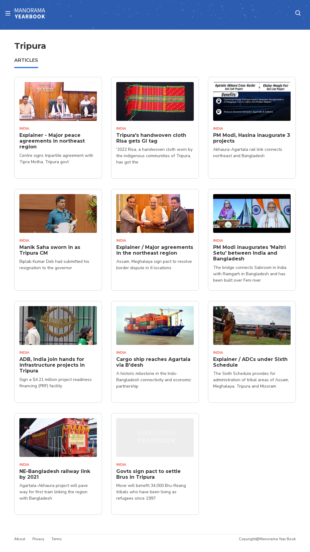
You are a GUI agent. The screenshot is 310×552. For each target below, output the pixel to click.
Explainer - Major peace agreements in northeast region (52, 141)
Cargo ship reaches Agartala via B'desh (153, 362)
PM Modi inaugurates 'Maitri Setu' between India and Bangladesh (249, 253)
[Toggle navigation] (10, 13)
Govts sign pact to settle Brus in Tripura (148, 474)
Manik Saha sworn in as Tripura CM (49, 250)
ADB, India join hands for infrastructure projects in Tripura (52, 365)
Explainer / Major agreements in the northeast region (154, 250)
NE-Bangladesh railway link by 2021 (54, 474)
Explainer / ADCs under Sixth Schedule (250, 362)
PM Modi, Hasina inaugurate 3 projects (251, 138)
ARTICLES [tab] (26, 60)
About (19, 539)
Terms (56, 539)
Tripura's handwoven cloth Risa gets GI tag (151, 138)
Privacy (38, 539)
